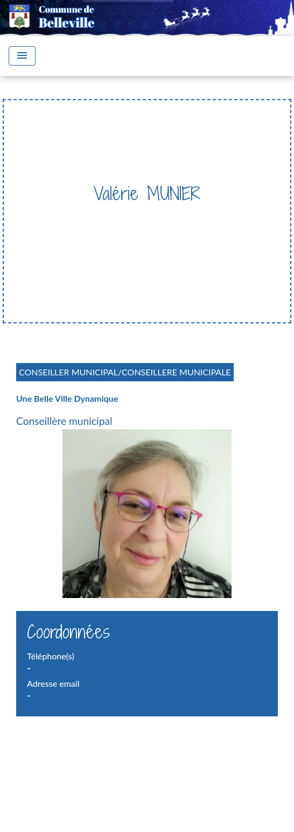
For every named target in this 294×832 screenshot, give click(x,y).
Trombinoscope (105, 231)
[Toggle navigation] (22, 56)
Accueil (62, 215)
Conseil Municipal (203, 215)
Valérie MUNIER (185, 231)
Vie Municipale (120, 215)
